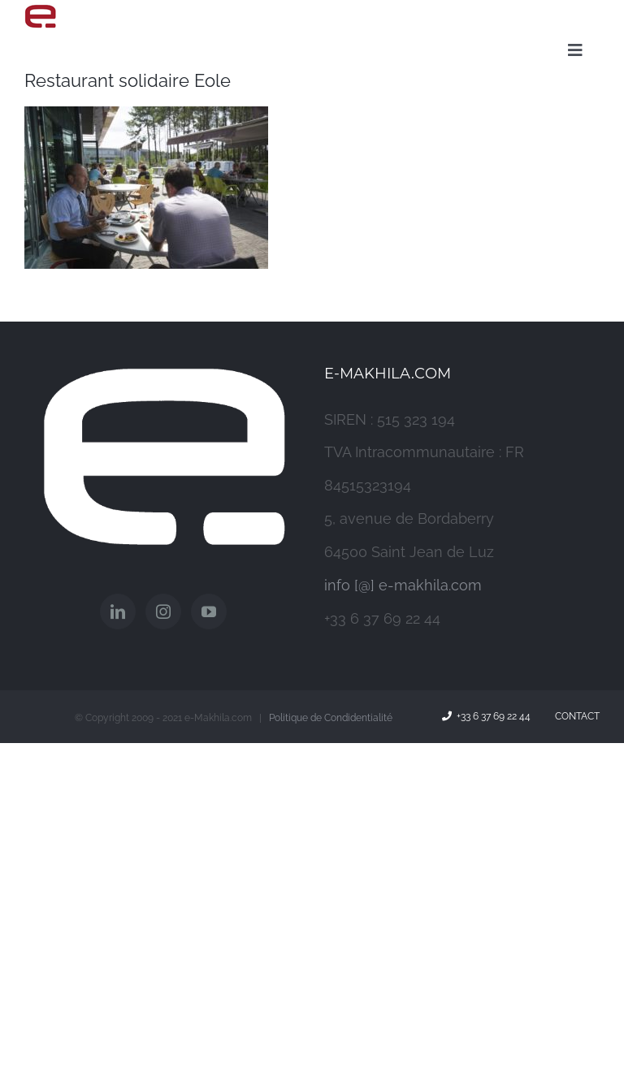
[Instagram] (163, 611)
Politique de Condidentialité (330, 718)
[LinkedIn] (118, 611)
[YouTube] (209, 611)
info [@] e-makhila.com (403, 585)
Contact (575, 716)
